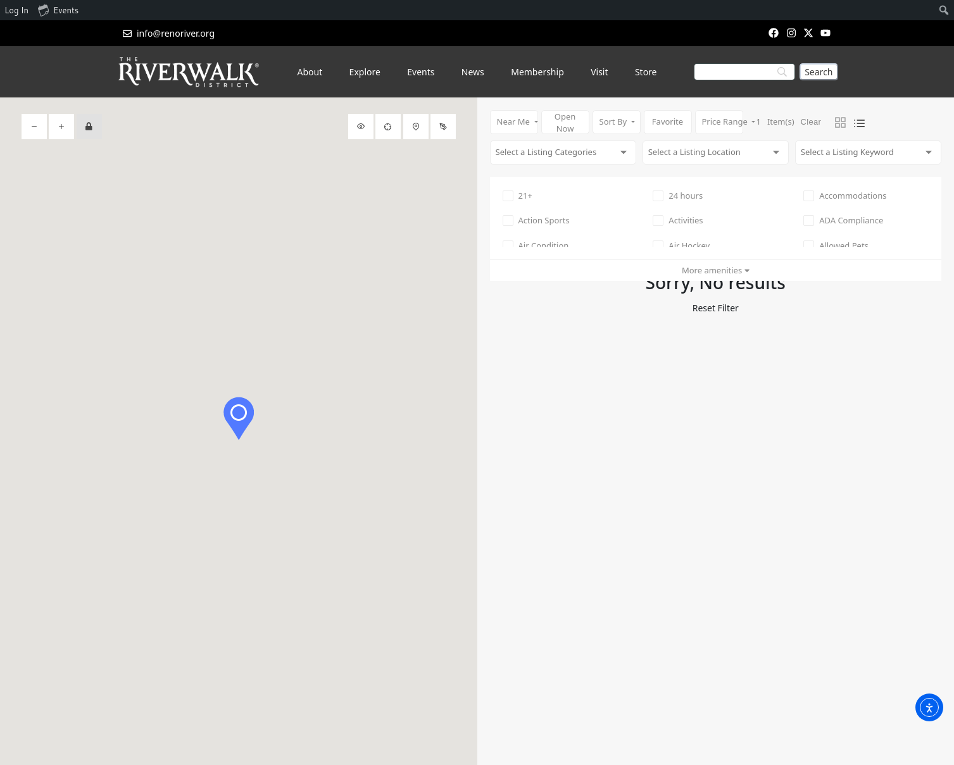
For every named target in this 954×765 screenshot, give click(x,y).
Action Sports (536, 220)
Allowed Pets (836, 245)
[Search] (819, 71)
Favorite (667, 121)
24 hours (678, 195)
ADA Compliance (843, 220)
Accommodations (844, 195)
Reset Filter (716, 308)
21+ (517, 195)
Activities (678, 220)
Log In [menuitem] (16, 10)
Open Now (565, 122)
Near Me (514, 121)
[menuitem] (944, 10)
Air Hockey (681, 245)
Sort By (614, 121)
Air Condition (536, 245)
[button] (238, 418)
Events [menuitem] (58, 9)
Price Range (722, 121)
